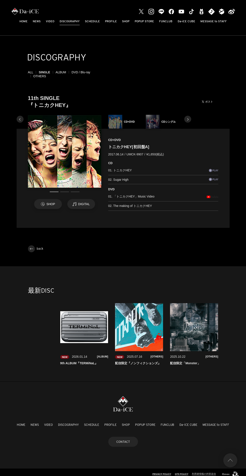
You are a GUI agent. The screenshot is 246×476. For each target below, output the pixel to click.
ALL (30, 72)
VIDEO (50, 21)
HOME (23, 21)
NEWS (37, 21)
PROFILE (111, 21)
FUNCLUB (165, 21)
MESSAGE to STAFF (213, 21)
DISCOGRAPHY (70, 21)
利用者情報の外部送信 (204, 470)
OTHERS (102, 72)
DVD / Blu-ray (81, 72)
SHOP (125, 21)
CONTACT (123, 438)
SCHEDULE (92, 21)
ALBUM (61, 72)
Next (187, 115)
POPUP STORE (144, 21)
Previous (20, 115)
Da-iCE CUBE (186, 21)
